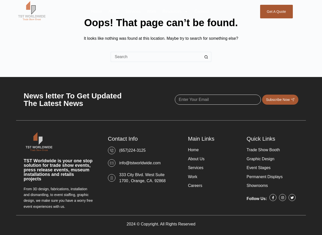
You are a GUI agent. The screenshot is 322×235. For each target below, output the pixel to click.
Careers (201, 11)
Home (96, 11)
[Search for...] (156, 57)
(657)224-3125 (132, 150)
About (113, 11)
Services (132, 11)
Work (151, 11)
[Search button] (206, 57)
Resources (175, 11)
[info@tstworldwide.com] (111, 163)
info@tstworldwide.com (140, 163)
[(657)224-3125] (111, 150)
